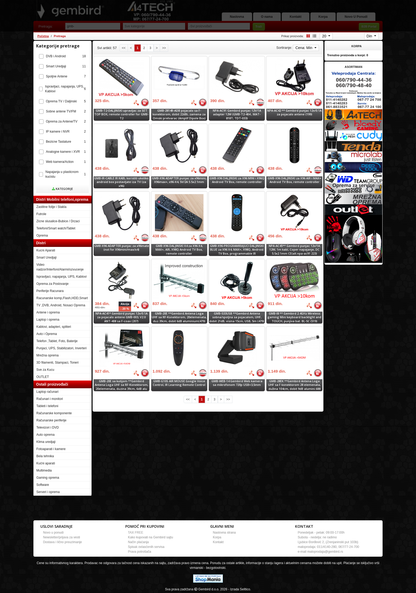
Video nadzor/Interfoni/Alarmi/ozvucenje (60, 267)
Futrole (41, 214)
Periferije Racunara (50, 291)
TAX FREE (135, 532)
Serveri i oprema (48, 492)
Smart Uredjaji (46, 257)
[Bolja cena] (136, 103)
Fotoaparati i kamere (51, 449)
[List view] (313, 36)
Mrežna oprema (47, 355)
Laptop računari (47, 392)
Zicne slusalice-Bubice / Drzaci (58, 221)
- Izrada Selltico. (239, 589)
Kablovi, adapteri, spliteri (53, 327)
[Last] (164, 48)
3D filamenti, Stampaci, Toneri (57, 362)
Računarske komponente (54, 413)
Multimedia (44, 470)
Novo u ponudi (53, 532)
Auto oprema (45, 435)
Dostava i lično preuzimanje (62, 542)
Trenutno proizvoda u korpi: (347, 55)
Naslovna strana (224, 532)
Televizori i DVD (47, 427)
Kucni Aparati (45, 250)
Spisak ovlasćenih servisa (146, 547)
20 (324, 36)
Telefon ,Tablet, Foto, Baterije (56, 341)
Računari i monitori (49, 399)
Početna (43, 36)
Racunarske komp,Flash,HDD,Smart (62, 298)
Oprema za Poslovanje (52, 284)
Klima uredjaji (45, 442)
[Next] (157, 48)
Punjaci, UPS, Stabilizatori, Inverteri (61, 348)
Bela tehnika (45, 456)
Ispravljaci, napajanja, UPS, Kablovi (61, 276)
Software (42, 485)
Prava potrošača (139, 551)
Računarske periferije (51, 420)
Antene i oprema (48, 312)
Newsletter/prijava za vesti (61, 537)
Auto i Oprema (46, 334)
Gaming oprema (47, 477)
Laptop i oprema (47, 319)
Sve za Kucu (45, 370)
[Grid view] (307, 36)
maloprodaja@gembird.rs (325, 551)
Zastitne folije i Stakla (51, 207)
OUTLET (42, 377)
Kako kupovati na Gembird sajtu (150, 537)
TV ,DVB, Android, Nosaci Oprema (60, 305)
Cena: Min (304, 48)
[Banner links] (353, 80)
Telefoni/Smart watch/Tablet (55, 228)
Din (370, 36)
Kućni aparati (45, 463)
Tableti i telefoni (47, 406)
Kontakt (218, 542)
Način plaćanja (138, 542)
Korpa (217, 537)
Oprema (42, 235)
